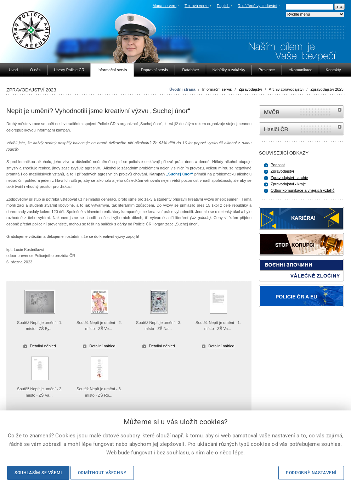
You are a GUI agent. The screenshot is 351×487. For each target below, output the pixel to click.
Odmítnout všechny (102, 472)
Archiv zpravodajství (286, 89)
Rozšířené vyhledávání (257, 6)
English (223, 6)
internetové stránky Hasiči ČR (301, 128)
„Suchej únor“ (179, 174)
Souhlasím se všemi (38, 472)
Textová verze (197, 6)
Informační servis (217, 89)
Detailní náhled (43, 346)
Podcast (278, 165)
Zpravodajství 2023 (327, 89)
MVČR (301, 111)
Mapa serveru (164, 6)
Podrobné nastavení (311, 472)
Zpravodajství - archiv (289, 177)
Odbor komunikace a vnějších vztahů (302, 190)
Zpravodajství (250, 89)
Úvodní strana (182, 89)
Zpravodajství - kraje (288, 184)
